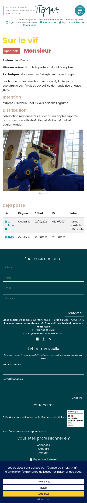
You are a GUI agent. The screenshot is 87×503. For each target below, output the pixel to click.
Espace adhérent (43, 459)
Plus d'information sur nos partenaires (24, 431)
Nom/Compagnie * (14, 378)
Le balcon (9, 225)
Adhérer (43, 452)
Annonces (43, 445)
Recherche (48, 22)
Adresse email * (12, 364)
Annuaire (30, 24)
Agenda (12, 22)
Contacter (74, 313)
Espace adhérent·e (71, 22)
